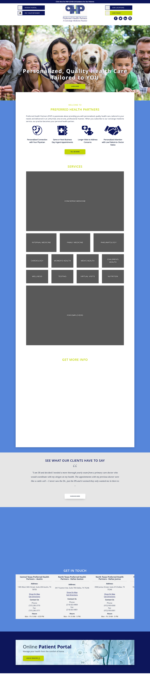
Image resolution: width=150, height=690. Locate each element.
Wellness (37, 276)
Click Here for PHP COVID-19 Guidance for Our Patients (75, 2)
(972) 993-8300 (109, 605)
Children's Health (112, 260)
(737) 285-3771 (34, 610)
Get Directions (72, 595)
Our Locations (118, 7)
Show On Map (72, 592)
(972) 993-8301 (109, 610)
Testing (62, 276)
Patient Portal (31, 7)
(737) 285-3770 (34, 605)
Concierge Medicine (75, 201)
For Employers (75, 315)
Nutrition (113, 276)
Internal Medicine (41, 242)
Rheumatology (109, 242)
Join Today (116, 13)
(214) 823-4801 (72, 610)
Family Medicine (75, 242)
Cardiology (37, 261)
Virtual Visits (88, 276)
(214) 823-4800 (72, 605)
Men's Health (87, 261)
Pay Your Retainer (32, 13)
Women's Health (62, 261)
